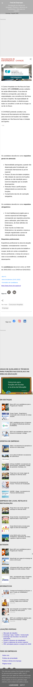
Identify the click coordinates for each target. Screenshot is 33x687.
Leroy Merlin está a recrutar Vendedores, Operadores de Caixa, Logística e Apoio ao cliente (20, 536)
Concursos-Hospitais (16, 304)
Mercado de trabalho (10, 633)
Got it (22, 685)
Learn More (13, 685)
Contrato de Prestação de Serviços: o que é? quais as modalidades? (21, 591)
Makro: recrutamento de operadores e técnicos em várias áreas (21, 446)
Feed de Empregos (16, 3)
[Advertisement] (16, 36)
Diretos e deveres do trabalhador (14, 640)
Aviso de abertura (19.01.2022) (10, 279)
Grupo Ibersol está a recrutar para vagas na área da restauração (20, 526)
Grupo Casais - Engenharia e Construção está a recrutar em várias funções (20, 415)
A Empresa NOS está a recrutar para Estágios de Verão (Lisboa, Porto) (20, 568)
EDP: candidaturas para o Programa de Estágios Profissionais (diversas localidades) (20, 424)
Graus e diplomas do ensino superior (15, 642)
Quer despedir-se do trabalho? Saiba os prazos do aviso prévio (20, 609)
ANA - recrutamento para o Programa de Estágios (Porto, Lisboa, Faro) (21, 577)
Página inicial (6, 663)
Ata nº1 (3, 276)
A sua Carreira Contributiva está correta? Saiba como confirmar (19, 600)
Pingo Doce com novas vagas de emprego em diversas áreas (19, 473)
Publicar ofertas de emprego (11, 661)
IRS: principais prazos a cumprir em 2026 (17, 644)
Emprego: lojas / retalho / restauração (16, 635)
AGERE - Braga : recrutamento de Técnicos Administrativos (20, 492)
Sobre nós (5, 655)
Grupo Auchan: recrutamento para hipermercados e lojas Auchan (20, 517)
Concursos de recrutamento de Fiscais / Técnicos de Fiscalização (20, 482)
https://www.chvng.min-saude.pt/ (11, 285)
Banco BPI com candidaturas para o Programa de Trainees (20, 405)
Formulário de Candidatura (9, 282)
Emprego (5, 308)
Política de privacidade (10, 658)
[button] (31, 59)
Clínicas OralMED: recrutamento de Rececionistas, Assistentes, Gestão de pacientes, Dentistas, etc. (20, 465)
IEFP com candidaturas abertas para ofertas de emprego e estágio (20, 432)
